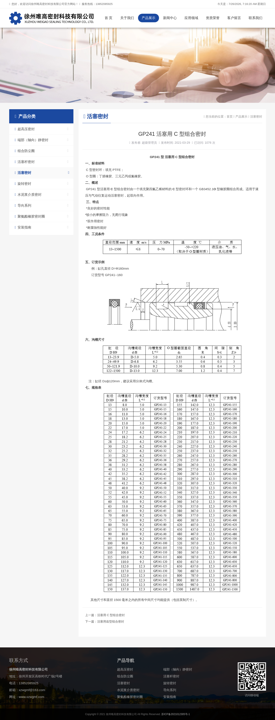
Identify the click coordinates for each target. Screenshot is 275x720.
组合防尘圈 (41, 151)
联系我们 (255, 18)
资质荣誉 (213, 18)
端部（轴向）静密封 (41, 140)
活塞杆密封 (41, 162)
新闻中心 (170, 18)
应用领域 (191, 18)
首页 (230, 116)
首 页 (108, 18)
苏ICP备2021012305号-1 (175, 714)
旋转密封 (41, 183)
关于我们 (127, 18)
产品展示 (148, 18)
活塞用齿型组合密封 (110, 621)
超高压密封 (41, 129)
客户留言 (234, 18)
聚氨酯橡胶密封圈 (41, 216)
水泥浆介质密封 (41, 194)
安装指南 (41, 227)
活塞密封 (42, 173)
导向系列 (41, 205)
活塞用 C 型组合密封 (111, 615)
